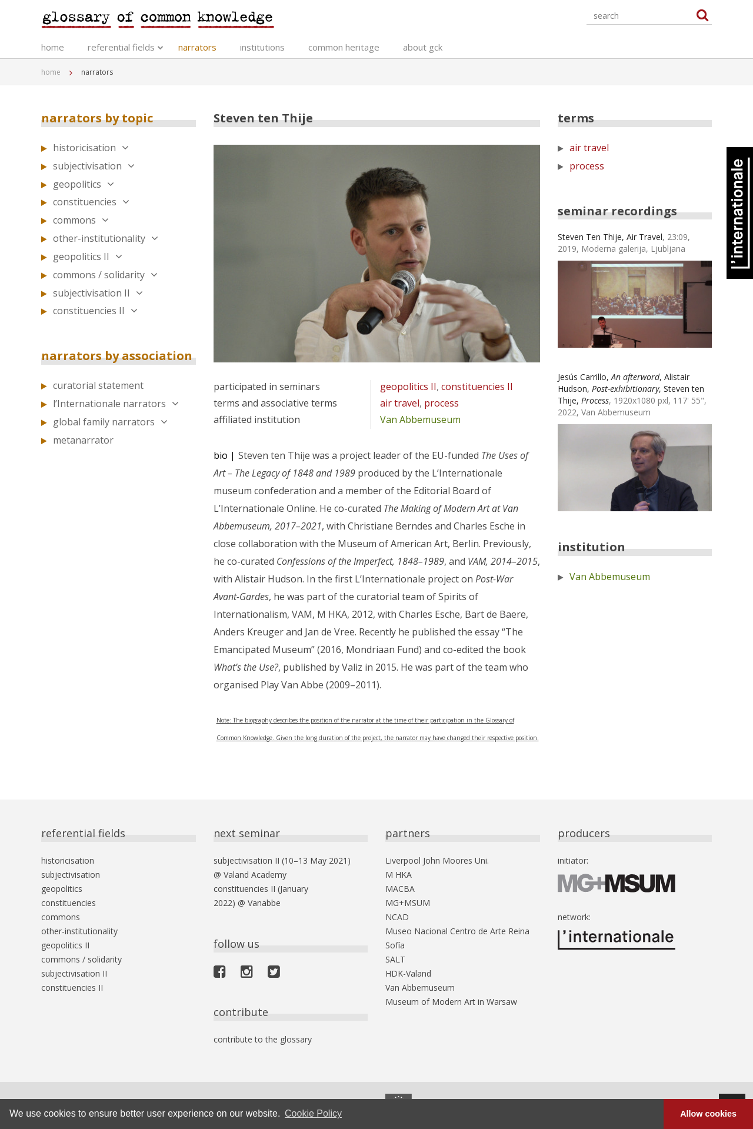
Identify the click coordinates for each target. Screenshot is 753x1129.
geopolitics (83, 184)
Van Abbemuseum (420, 419)
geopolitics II (87, 256)
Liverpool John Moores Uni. (437, 860)
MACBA (400, 888)
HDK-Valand (408, 973)
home (52, 47)
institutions (262, 47)
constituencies (91, 201)
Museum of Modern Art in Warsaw (451, 1001)
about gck (422, 47)
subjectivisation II (98, 293)
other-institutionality (105, 238)
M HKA (398, 874)
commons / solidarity (105, 274)
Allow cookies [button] (708, 1113)
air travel (399, 403)
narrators (197, 47)
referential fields (121, 47)
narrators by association (116, 356)
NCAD (397, 916)
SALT (395, 959)
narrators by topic (97, 118)
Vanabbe (264, 902)
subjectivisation (94, 165)
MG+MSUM (407, 902)
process (441, 403)
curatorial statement (98, 385)
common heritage (343, 47)
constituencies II (95, 310)
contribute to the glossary (263, 1039)
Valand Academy (255, 874)
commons (81, 220)
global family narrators (110, 421)
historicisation (91, 147)
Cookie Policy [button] (313, 1113)
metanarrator (83, 440)
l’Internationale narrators (116, 403)
